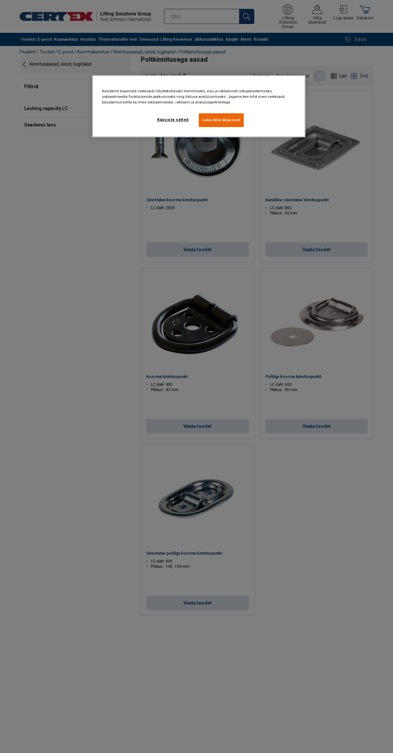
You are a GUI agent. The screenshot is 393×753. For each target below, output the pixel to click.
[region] (198, 106)
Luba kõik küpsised (221, 120)
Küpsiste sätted (173, 119)
